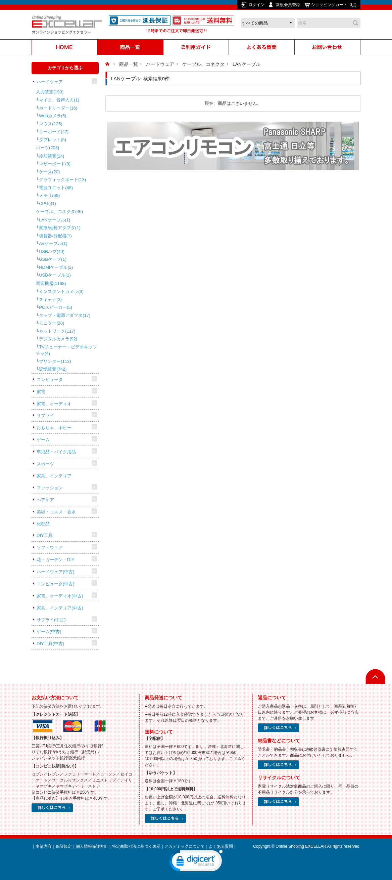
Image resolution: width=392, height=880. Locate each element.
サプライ (45, 415)
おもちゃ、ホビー (54, 427)
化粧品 (43, 523)
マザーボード (54, 163)
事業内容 (44, 846)
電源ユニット (56, 187)
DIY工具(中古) (50, 643)
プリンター (55, 361)
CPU (47, 203)
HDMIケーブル (56, 267)
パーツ (47, 147)
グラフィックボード (62, 179)
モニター (51, 323)
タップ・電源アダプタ (64, 315)
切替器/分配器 (55, 235)
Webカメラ (52, 115)
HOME (108, 64)
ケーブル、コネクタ (59, 211)
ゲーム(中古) (49, 631)
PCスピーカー (55, 307)
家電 (41, 391)
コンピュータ (50, 379)
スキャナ (50, 299)
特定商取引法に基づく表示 (136, 846)
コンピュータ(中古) (56, 583)
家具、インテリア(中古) (60, 608)
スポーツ (45, 463)
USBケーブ (52, 259)
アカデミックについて (184, 846)
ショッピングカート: (334, 4)
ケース (49, 171)
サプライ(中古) (51, 619)
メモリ (49, 195)
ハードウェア (50, 81)
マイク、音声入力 (59, 99)
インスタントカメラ (61, 291)
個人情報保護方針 (92, 846)
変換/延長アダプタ (60, 227)
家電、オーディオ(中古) (60, 595)
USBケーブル (55, 275)
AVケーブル (53, 243)
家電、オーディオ (54, 403)
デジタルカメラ (58, 338)
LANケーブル (54, 219)
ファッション (50, 487)
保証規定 (64, 846)
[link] (196, 862)
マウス (50, 123)
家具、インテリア (54, 475)
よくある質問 (221, 846)
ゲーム (43, 439)
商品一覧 (128, 64)
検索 (355, 23)
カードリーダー (58, 108)
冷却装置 (51, 156)
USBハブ (51, 251)
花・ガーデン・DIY (56, 559)
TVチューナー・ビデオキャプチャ (66, 350)
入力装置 (49, 91)
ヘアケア (45, 499)
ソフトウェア (50, 547)
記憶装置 (52, 369)
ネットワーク (57, 331)
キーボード (53, 131)
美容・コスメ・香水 (56, 511)
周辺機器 (51, 283)
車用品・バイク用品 (56, 451)
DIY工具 (45, 535)
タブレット (52, 139)
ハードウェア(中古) (56, 571)
